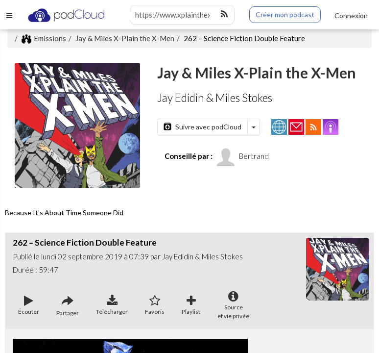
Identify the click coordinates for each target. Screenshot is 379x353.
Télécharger (112, 305)
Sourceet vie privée (233, 305)
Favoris (155, 305)
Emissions (44, 38)
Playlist (191, 305)
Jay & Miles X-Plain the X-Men (124, 38)
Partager (67, 306)
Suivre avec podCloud (202, 127)
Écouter (28, 305)
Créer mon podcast (285, 14)
